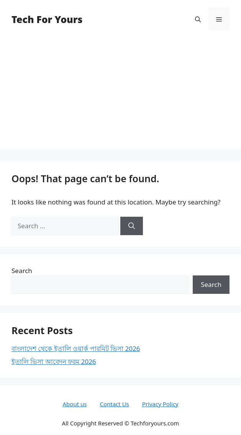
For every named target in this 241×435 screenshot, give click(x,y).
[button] (197, 19)
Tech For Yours (47, 19)
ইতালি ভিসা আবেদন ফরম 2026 (53, 361)
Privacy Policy (160, 404)
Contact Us (114, 404)
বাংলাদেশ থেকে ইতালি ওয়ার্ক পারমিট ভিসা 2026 (75, 348)
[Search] (131, 226)
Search (21, 270)
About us (75, 404)
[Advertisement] (120, 96)
